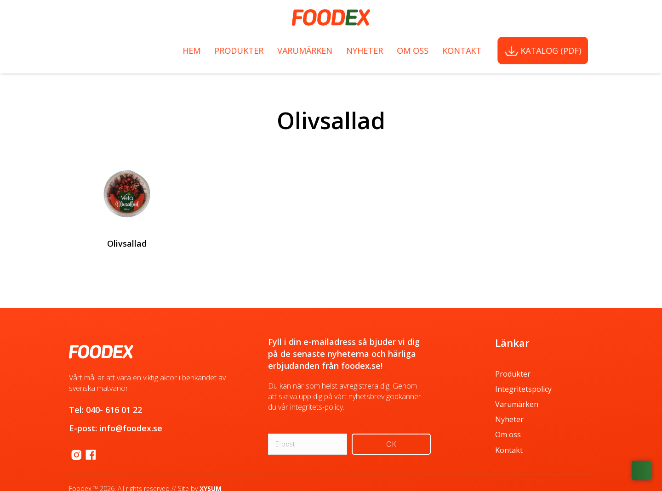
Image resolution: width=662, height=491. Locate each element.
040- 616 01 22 (114, 409)
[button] (391, 444)
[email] (307, 444)
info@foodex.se (130, 428)
